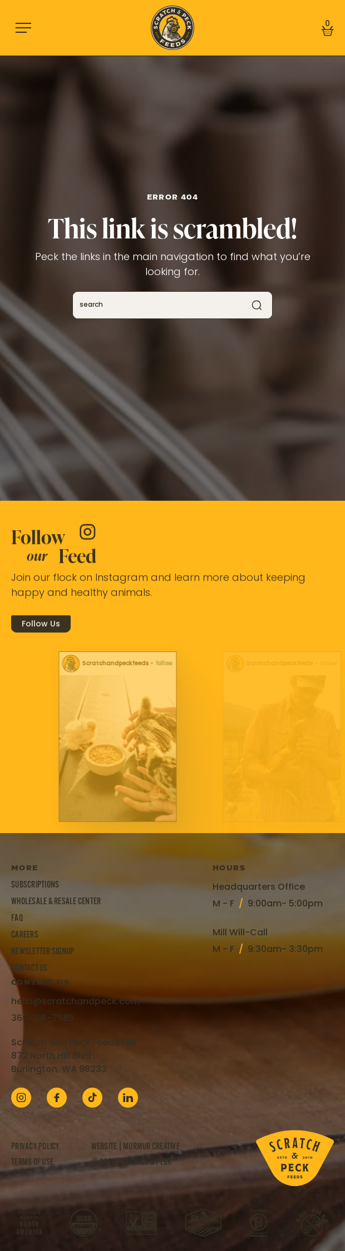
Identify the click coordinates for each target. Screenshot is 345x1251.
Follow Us (41, 634)
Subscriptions (35, 885)
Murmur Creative (151, 1147)
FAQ (17, 918)
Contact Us (29, 968)
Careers (24, 935)
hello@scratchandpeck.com (75, 1002)
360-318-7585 (42, 1018)
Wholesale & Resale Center (56, 902)
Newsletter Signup (42, 952)
